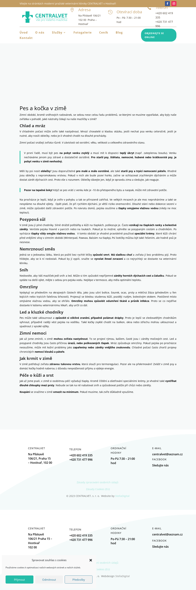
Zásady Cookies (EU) (98, 489)
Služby (57, 32)
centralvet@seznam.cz (167, 534)
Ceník (103, 32)
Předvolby (78, 579)
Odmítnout (49, 579)
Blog (119, 32)
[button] (91, 560)
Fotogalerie (82, 32)
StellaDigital (122, 496)
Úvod (24, 32)
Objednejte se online (154, 35)
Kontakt (26, 38)
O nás (39, 32)
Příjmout (19, 579)
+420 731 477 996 (81, 540)
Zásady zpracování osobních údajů (98, 482)
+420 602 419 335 (81, 535)
